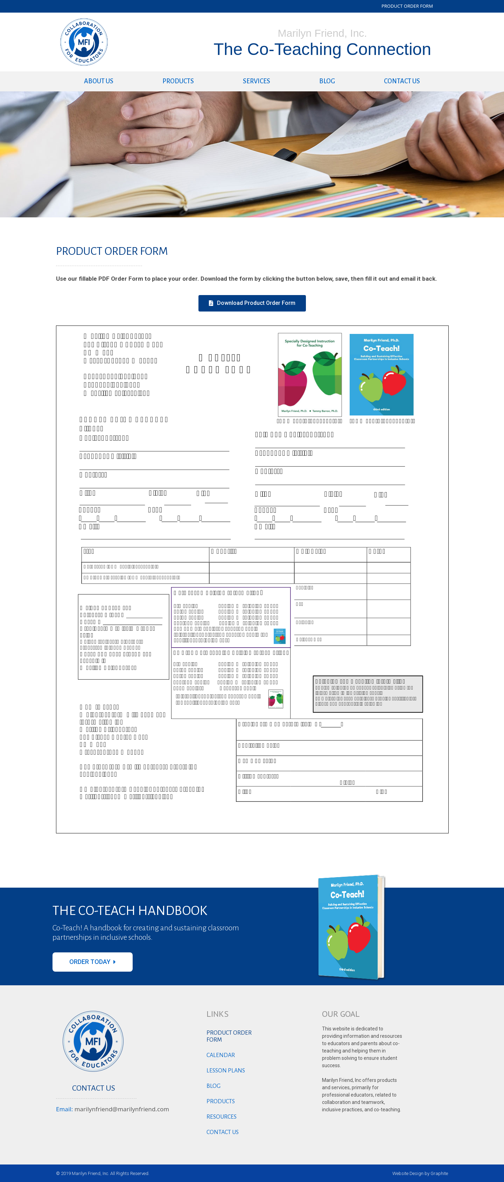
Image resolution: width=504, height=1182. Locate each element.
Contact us (402, 81)
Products (178, 81)
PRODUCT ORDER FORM (407, 6)
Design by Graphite (429, 1173)
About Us (98, 81)
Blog (327, 81)
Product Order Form (229, 1036)
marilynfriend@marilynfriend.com (122, 1109)
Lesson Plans (225, 1071)
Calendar (220, 1055)
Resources (221, 1117)
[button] (252, 303)
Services (256, 81)
